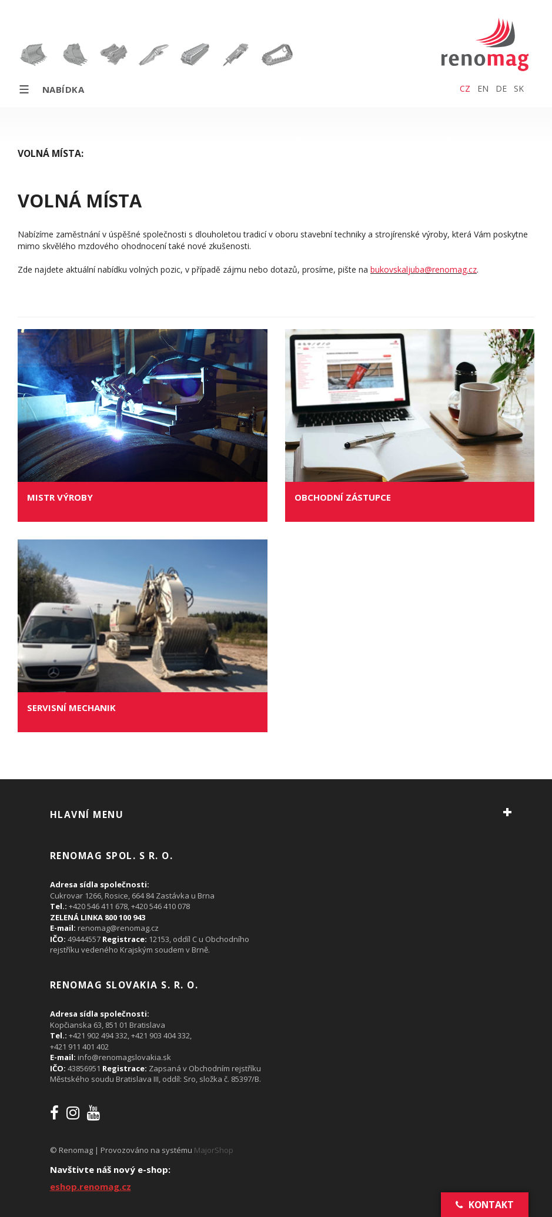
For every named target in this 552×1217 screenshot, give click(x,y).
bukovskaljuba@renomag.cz (423, 269)
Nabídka (51, 89)
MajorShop (213, 1150)
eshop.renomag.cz (90, 1186)
